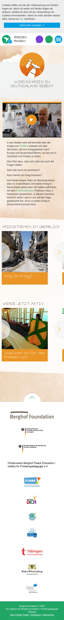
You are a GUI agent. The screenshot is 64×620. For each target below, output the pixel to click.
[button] (31, 120)
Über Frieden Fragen (19, 615)
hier (21, 18)
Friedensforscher (25, 190)
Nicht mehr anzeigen (30, 25)
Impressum (36, 615)
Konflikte (23, 146)
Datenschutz (48, 615)
